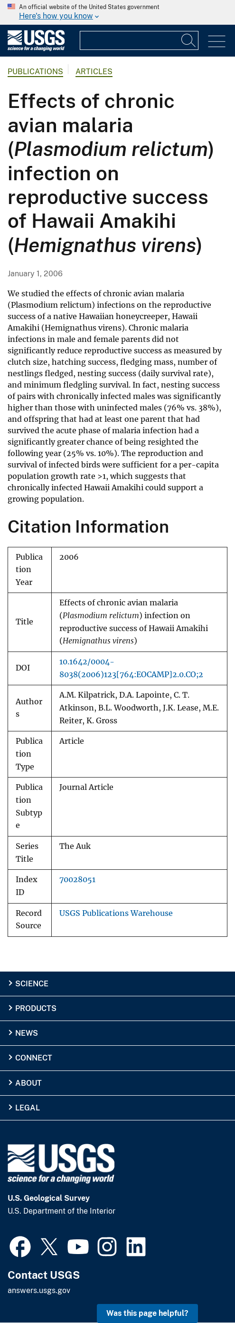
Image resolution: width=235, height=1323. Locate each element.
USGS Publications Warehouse (116, 913)
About (28, 1083)
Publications (35, 71)
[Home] (36, 48)
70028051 (77, 879)
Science (31, 983)
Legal (27, 1107)
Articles (94, 71)
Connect (33, 1057)
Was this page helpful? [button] (147, 1313)
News (26, 1033)
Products (35, 1008)
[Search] (188, 40)
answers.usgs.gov (39, 1290)
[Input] (139, 40)
